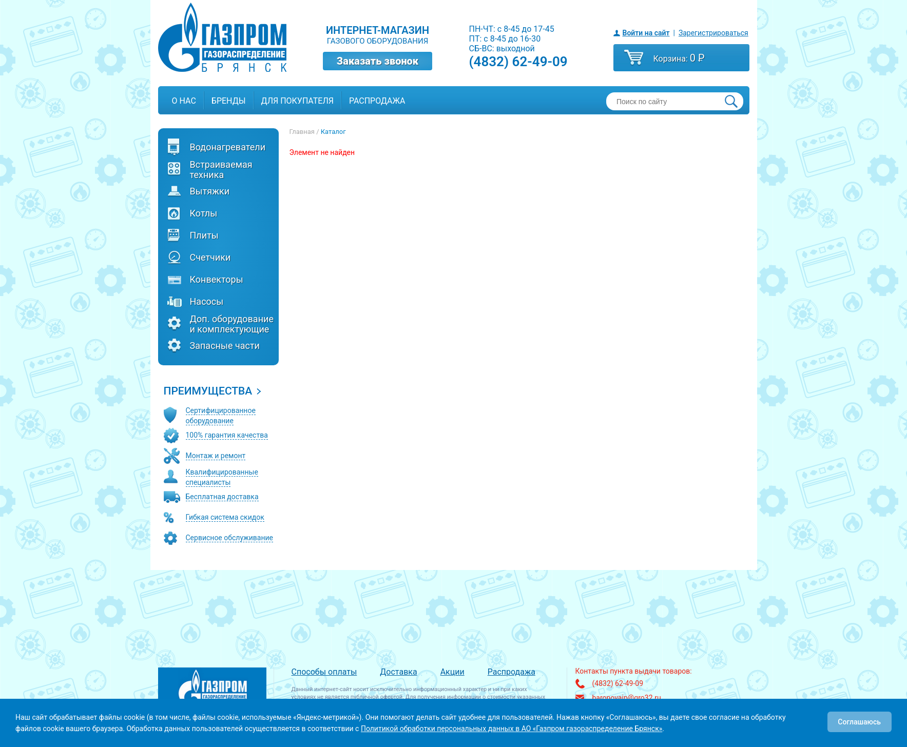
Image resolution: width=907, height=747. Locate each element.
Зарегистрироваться (713, 33)
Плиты (204, 235)
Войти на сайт (646, 33)
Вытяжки (210, 191)
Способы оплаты (324, 672)
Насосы (207, 302)
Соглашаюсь (859, 722)
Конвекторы (216, 279)
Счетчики (210, 257)
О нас (184, 101)
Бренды (228, 101)
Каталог (333, 131)
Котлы (204, 213)
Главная (302, 131)
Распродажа (377, 101)
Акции (452, 672)
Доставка (398, 672)
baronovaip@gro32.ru (626, 698)
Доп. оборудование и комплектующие (232, 324)
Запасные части (225, 346)
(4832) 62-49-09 (518, 61)
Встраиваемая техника (221, 170)
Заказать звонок (378, 61)
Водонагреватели (228, 147)
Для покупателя (297, 101)
